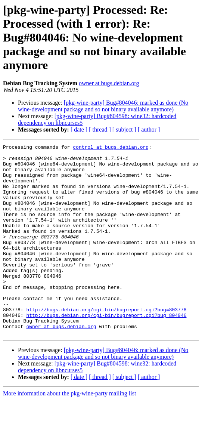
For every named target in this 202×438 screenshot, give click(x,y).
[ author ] (149, 129)
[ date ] (79, 129)
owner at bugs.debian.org (109, 83)
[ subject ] (124, 129)
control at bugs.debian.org (111, 148)
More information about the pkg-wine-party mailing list (69, 431)
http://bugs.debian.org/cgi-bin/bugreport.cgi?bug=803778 (106, 343)
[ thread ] (100, 129)
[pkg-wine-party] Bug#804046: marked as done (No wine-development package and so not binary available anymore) (103, 105)
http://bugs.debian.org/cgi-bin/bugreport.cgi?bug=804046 (106, 349)
